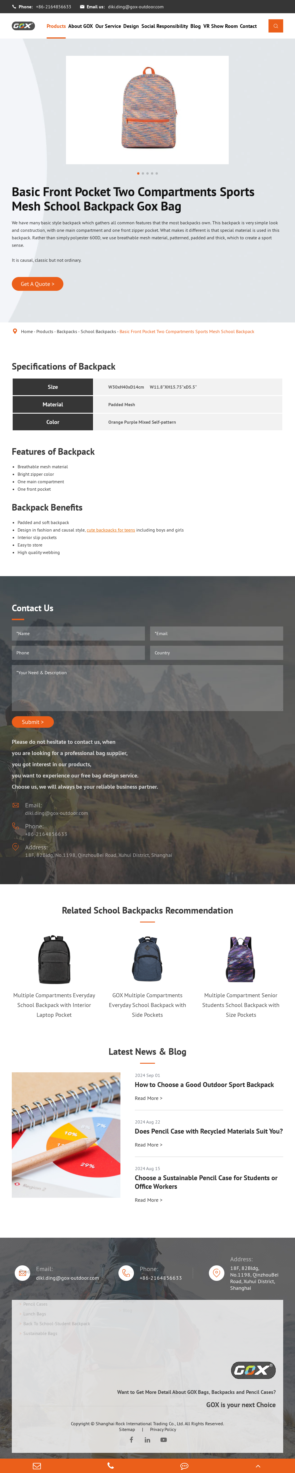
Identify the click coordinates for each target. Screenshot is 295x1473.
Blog (195, 26)
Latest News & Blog (147, 1051)
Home (27, 331)
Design (131, 26)
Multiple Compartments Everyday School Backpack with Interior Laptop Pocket (54, 1005)
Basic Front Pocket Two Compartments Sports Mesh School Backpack (187, 331)
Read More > (148, 1098)
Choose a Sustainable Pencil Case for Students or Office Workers (206, 1182)
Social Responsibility (164, 26)
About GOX (80, 26)
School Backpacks (98, 331)
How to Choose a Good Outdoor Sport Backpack (204, 1084)
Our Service (108, 26)
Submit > (33, 722)
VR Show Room (220, 26)
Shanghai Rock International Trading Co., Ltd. (140, 1423)
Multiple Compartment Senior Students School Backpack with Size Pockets (240, 1005)
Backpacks (67, 331)
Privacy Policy (163, 1429)
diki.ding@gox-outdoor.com (136, 6)
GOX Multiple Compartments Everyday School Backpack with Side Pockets (147, 1005)
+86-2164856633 (53, 6)
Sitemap (127, 1429)
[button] (138, 173)
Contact (248, 26)
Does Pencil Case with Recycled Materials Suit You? (209, 1131)
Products (56, 26)
